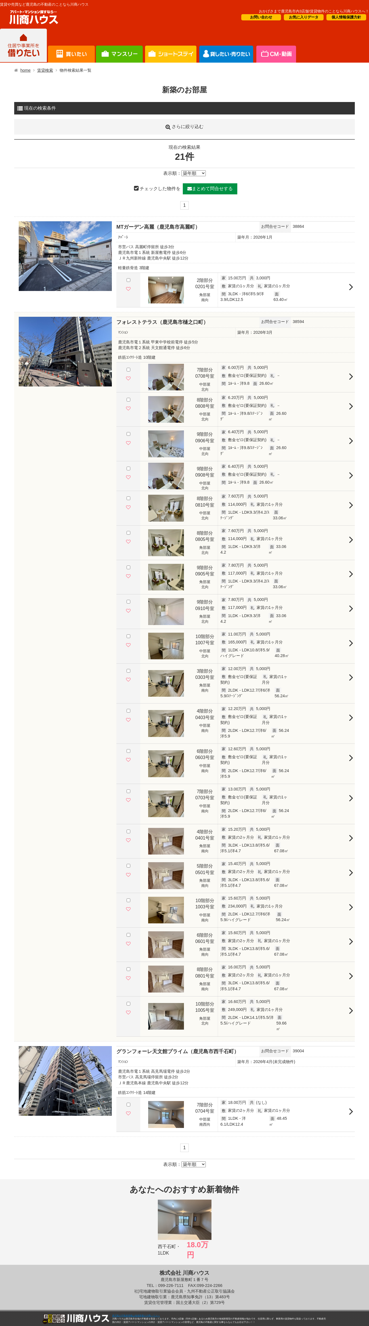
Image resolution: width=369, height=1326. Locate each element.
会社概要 (275, 46)
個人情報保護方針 (346, 17)
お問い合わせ (261, 17)
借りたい (23, 46)
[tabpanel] (65, 256)
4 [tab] (71, 288)
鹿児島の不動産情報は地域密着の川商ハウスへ (136, 1315)
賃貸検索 (45, 70)
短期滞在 (119, 46)
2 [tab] (59, 288)
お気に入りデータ (303, 17)
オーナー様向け (171, 46)
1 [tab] (54, 288)
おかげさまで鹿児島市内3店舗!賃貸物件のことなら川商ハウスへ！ (314, 11)
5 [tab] (76, 288)
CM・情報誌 (226, 46)
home (25, 70)
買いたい (71, 46)
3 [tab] (65, 288)
